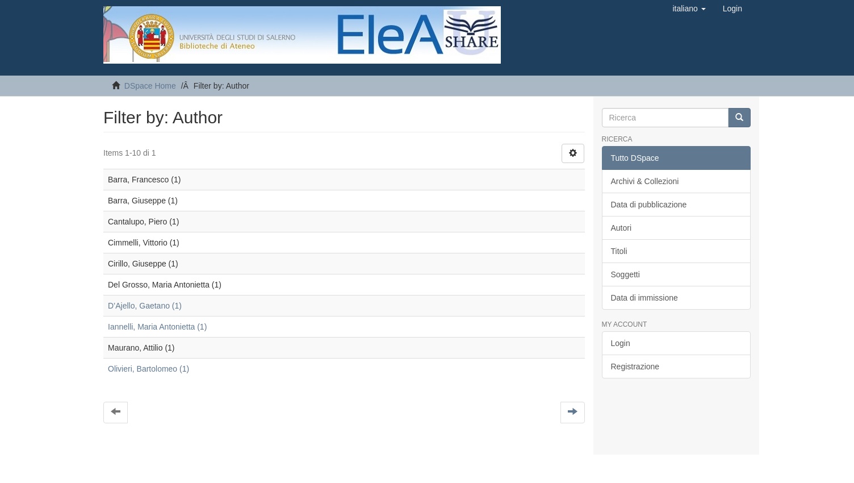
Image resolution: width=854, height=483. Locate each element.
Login (620, 343)
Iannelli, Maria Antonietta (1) (157, 326)
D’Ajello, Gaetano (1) (145, 305)
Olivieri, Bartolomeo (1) (148, 368)
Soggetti (625, 274)
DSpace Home (150, 85)
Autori (621, 227)
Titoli (619, 251)
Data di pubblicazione (649, 204)
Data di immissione (644, 297)
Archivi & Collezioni (645, 181)
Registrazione (635, 366)
